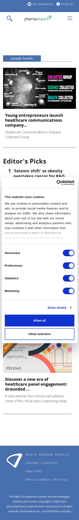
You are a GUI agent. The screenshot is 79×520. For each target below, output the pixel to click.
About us (31, 454)
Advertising (46, 454)
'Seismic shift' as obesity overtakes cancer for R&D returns (39, 176)
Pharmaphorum (14, 460)
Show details (57, 307)
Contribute (32, 463)
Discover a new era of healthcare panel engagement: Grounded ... (36, 384)
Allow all (39, 320)
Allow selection (39, 334)
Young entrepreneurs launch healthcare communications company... (34, 120)
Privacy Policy (33, 471)
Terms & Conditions (38, 479)
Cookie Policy (49, 463)
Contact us (62, 454)
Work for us (60, 479)
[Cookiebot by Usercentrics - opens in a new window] (56, 182)
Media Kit (67, 4)
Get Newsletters (42, 4)
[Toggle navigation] (10, 18)
